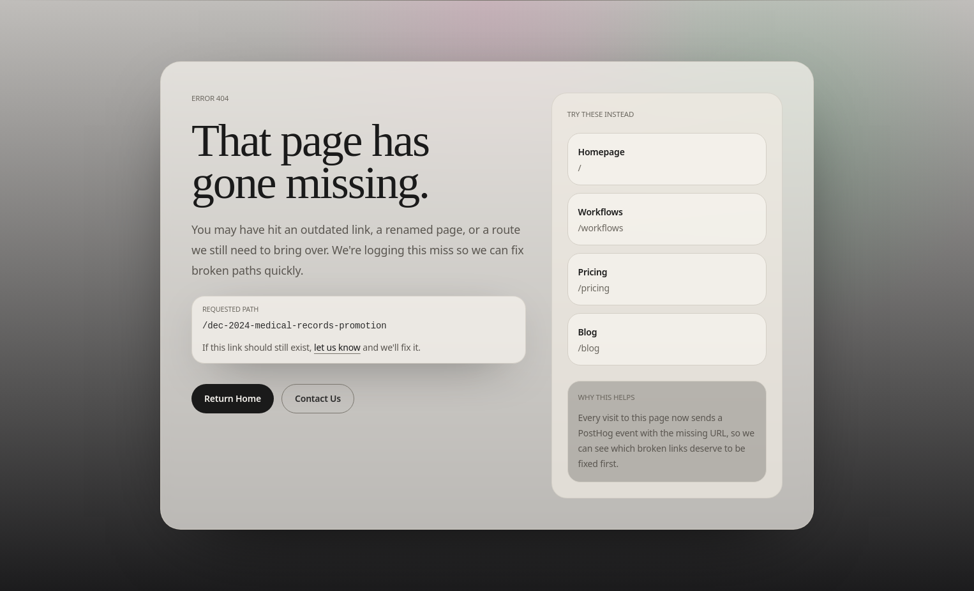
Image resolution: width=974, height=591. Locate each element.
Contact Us (318, 398)
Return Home (232, 398)
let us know (337, 347)
